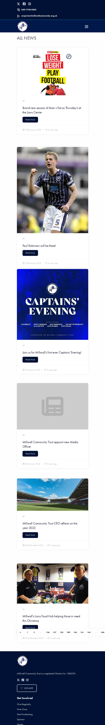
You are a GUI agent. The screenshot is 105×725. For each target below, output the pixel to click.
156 (47, 632)
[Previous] (20, 632)
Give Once (22, 709)
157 (54, 632)
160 (75, 632)
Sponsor (21, 719)
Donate (26, 688)
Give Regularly (24, 704)
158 (61, 632)
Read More (30, 119)
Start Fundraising (25, 714)
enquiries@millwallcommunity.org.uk (39, 15)
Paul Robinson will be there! (39, 233)
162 (89, 632)
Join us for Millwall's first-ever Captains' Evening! (52, 331)
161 (82, 632)
